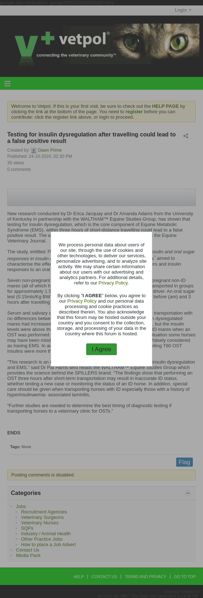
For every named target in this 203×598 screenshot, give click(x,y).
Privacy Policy (113, 282)
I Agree (101, 348)
